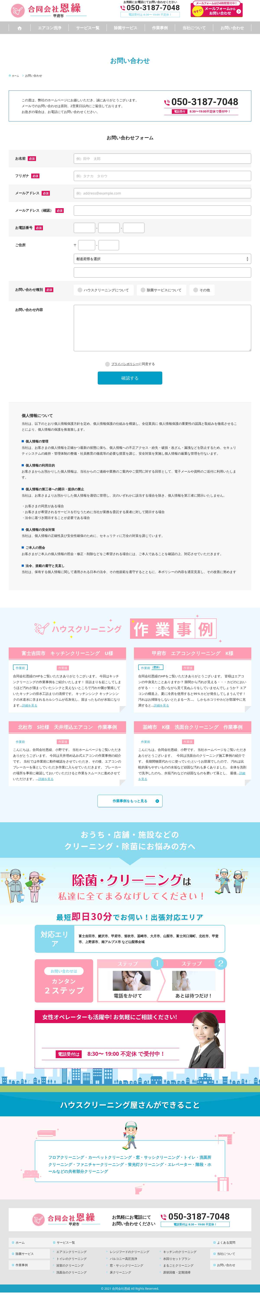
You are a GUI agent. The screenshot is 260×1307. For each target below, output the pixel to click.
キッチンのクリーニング (180, 1243)
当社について (194, 27)
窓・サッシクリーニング (126, 1257)
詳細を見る (30, 705)
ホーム (17, 1236)
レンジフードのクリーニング (129, 1243)
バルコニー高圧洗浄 (123, 1250)
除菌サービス (125, 27)
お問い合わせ (232, 27)
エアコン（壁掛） (153, 667)
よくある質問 (223, 1236)
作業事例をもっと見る (130, 801)
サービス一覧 (87, 27)
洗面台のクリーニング (71, 1264)
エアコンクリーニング (71, 1243)
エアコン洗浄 (49, 27)
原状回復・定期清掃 (176, 1264)
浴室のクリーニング (70, 1257)
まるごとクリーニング (178, 1257)
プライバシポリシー (125, 364)
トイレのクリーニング (71, 1250)
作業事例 (160, 27)
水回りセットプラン (176, 1250)
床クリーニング (120, 1264)
